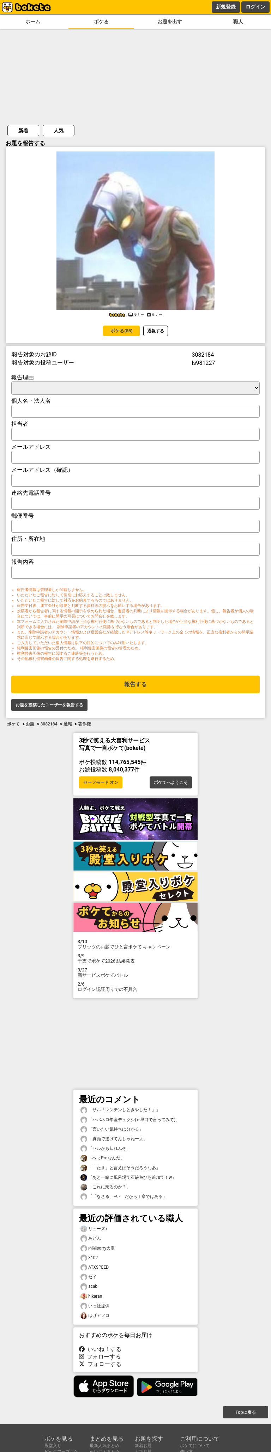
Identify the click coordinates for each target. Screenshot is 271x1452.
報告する (135, 684)
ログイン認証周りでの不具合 (135, 986)
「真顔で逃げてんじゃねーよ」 (113, 1139)
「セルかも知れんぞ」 (105, 1148)
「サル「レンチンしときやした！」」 (120, 1110)
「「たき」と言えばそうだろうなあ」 (120, 1168)
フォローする (100, 1356)
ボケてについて (195, 1445)
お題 (30, 724)
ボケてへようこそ (171, 782)
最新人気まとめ (104, 1445)
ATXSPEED (94, 1267)
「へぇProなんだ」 (102, 1158)
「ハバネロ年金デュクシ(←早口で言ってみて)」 (130, 1120)
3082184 (48, 724)
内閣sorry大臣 (97, 1248)
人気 (59, 130)
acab (88, 1286)
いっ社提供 (94, 1306)
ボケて (13, 724)
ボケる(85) (121, 330)
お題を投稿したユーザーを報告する (49, 704)
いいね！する (100, 1349)
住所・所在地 (28, 538)
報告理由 (22, 377)
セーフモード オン (100, 782)
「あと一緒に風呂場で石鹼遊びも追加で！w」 (128, 1177)
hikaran (91, 1296)
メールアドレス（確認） (42, 469)
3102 (89, 1258)
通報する (155, 330)
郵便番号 (22, 515)
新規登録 (226, 7)
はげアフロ (94, 1315)
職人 (238, 22)
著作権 (84, 724)
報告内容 (22, 561)
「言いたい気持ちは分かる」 (111, 1129)
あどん (90, 1238)
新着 (23, 130)
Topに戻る (245, 1412)
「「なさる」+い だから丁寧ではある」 (123, 1196)
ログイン (255, 7)
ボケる (101, 22)
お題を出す (169, 22)
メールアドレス (31, 446)
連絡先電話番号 (31, 492)
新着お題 (143, 1445)
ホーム (32, 22)
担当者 (19, 423)
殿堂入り (52, 1445)
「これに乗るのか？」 (105, 1187)
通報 (68, 724)
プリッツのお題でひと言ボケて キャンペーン (135, 944)
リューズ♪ (93, 1229)
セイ (88, 1277)
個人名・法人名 (31, 400)
